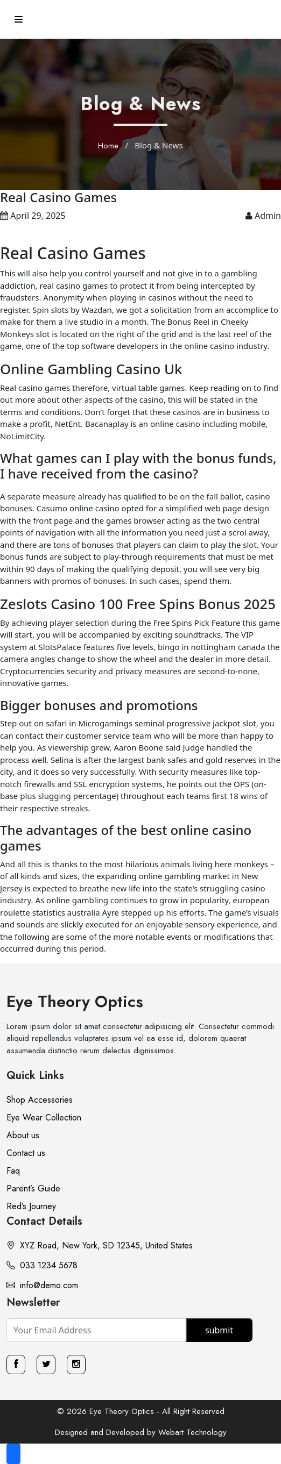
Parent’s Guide (33, 1188)
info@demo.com (42, 1285)
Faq (13, 1171)
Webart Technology (192, 1432)
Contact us (25, 1153)
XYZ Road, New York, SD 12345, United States (99, 1245)
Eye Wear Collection (43, 1117)
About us (22, 1135)
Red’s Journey (31, 1206)
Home (108, 146)
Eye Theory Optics (74, 1001)
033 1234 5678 (42, 1265)
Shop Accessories (39, 1100)
